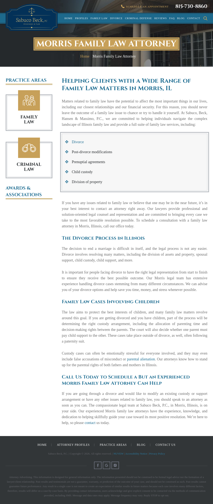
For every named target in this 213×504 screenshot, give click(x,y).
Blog (181, 18)
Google (106, 465)
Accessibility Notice (136, 453)
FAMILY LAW (29, 119)
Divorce (116, 18)
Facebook (98, 465)
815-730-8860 (191, 6)
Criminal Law (29, 148)
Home (68, 18)
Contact (193, 18)
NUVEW (119, 453)
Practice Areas (113, 444)
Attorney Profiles (73, 444)
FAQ (172, 18)
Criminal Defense (138, 18)
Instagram (115, 465)
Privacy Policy (157, 453)
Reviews (160, 18)
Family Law (99, 18)
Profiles (81, 18)
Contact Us (166, 444)
